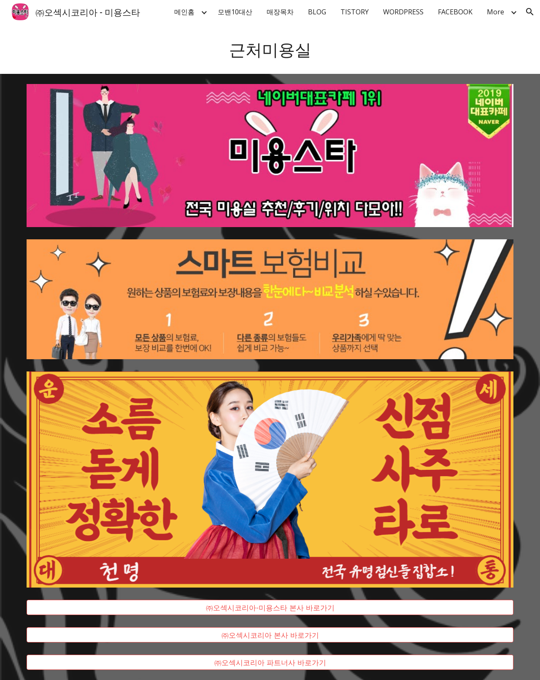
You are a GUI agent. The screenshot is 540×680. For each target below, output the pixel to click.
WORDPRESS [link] (403, 11)
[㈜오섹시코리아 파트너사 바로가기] (270, 662)
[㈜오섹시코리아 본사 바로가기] (270, 635)
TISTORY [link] (354, 11)
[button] (530, 12)
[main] (270, 49)
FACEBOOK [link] (455, 11)
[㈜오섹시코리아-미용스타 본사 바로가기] (270, 608)
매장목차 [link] (280, 11)
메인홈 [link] (184, 11)
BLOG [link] (317, 11)
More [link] (495, 11)
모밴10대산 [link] (235, 11)
